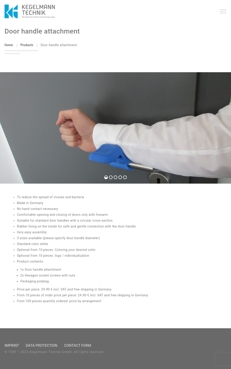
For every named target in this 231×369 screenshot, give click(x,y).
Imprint (12, 345)
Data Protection (41, 345)
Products (27, 45)
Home (9, 45)
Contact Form (77, 345)
